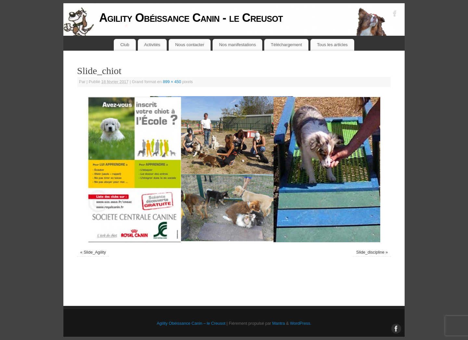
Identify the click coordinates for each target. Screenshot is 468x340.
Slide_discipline (370, 252)
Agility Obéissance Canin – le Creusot (191, 323)
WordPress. (300, 323)
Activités (152, 44)
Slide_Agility (95, 252)
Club (124, 44)
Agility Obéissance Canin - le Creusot (191, 17)
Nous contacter (189, 44)
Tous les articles (332, 44)
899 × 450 (172, 82)
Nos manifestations (237, 44)
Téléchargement (286, 44)
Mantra (278, 323)
